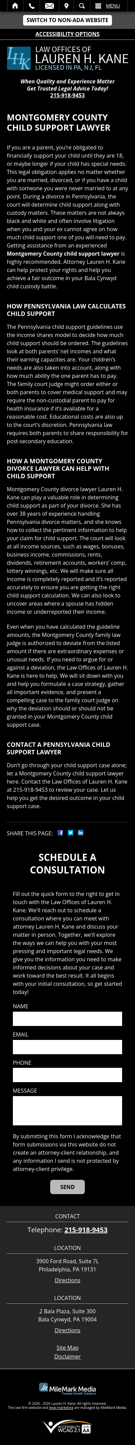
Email (49, 6)
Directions (67, 1280)
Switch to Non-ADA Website (67, 20)
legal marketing (61, 1407)
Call (32, 6)
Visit (66, 6)
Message (25, 1090)
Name (20, 1006)
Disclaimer (67, 1356)
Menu (113, 6)
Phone (22, 1062)
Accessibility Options (68, 34)
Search (82, 6)
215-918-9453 (67, 95)
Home (15, 6)
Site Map (68, 1347)
